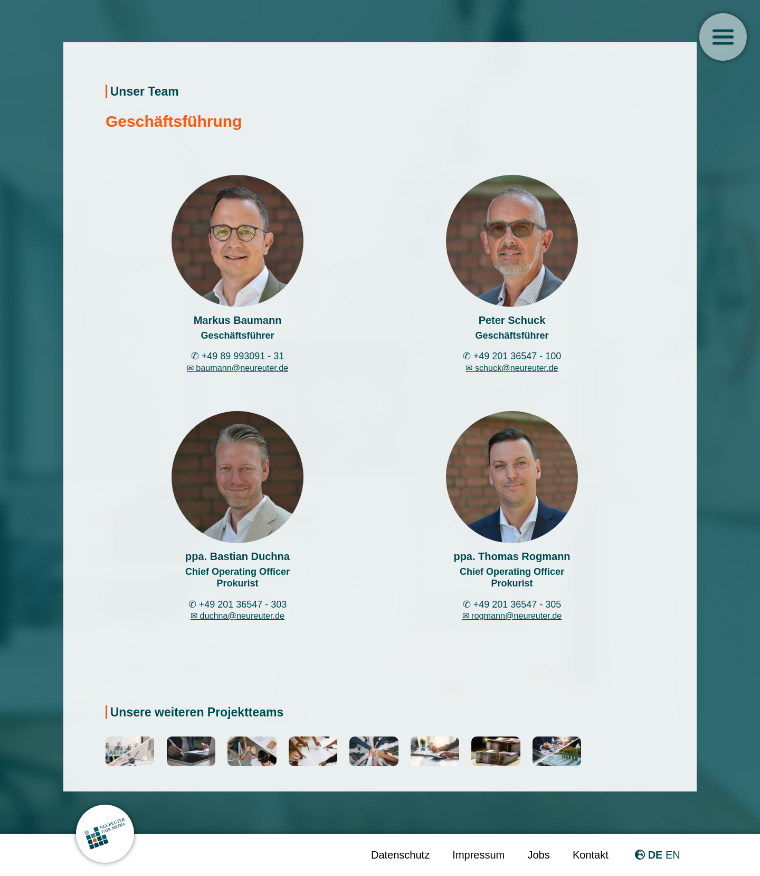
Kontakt (591, 855)
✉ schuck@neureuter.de (512, 367)
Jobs (538, 855)
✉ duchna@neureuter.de (237, 615)
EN (673, 855)
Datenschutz (400, 855)
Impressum (478, 855)
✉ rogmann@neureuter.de (512, 615)
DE (655, 855)
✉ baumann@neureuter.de (237, 367)
